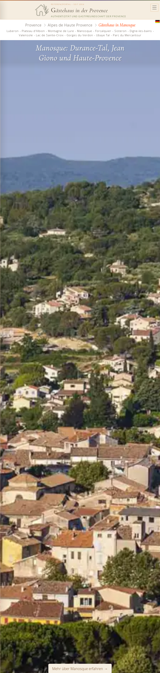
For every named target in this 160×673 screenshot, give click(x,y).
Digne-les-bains (141, 31)
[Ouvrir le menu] (154, 8)
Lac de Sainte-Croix (49, 35)
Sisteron (120, 31)
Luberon (13, 31)
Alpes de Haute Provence (70, 25)
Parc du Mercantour (127, 35)
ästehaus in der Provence (79, 10)
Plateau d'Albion (33, 31)
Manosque (84, 31)
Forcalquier (103, 31)
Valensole (26, 35)
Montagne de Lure (61, 31)
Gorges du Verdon (80, 35)
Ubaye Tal (103, 35)
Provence (33, 25)
